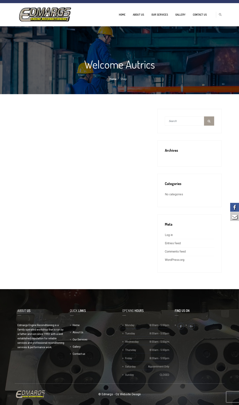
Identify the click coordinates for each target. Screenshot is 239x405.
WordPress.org (174, 260)
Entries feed (173, 243)
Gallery (180, 14)
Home (122, 14)
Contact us (200, 14)
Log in (169, 235)
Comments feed (175, 251)
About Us (138, 14)
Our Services (159, 14)
